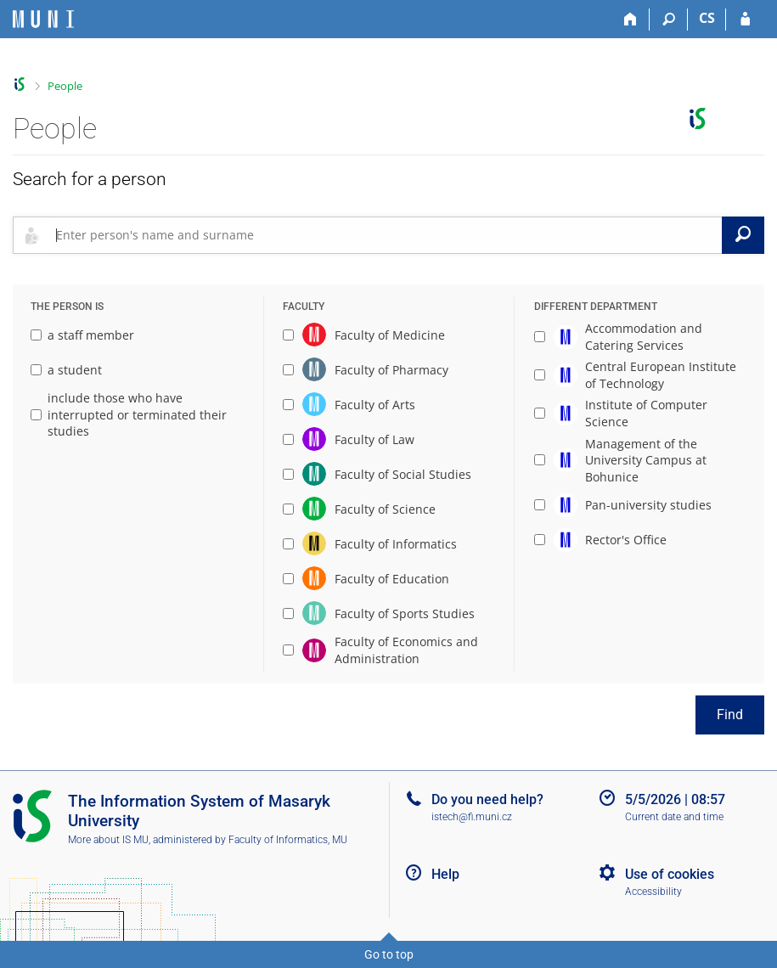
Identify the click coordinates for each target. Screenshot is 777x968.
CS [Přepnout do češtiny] (707, 17)
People (65, 85)
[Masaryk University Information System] (43, 19)
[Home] (630, 19)
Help (445, 874)
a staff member (82, 335)
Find (730, 714)
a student (66, 370)
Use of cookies (669, 874)
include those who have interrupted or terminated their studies (129, 414)
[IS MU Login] (745, 19)
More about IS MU (108, 840)
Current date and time (674, 817)
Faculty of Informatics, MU (287, 840)
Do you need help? (487, 799)
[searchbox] (385, 235)
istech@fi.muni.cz (471, 817)
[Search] (669, 19)
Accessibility (653, 892)
